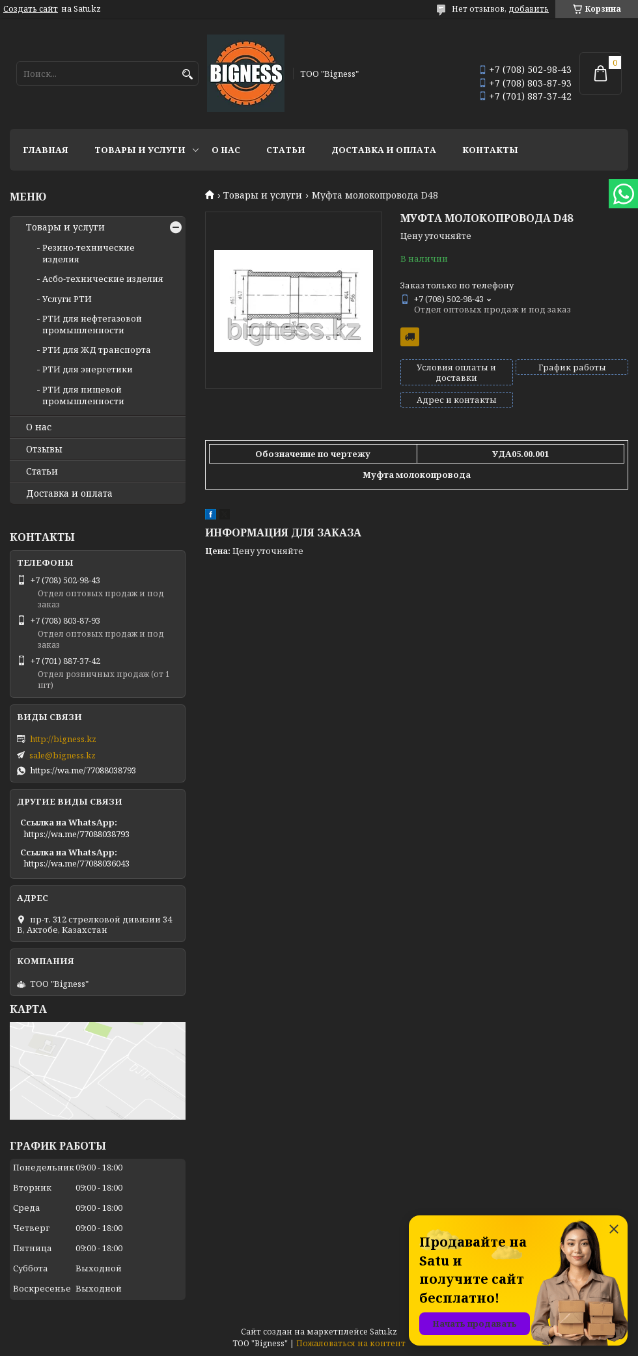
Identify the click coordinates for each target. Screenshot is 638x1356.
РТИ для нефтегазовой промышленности (92, 324)
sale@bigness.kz (62, 755)
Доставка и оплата (383, 150)
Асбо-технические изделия (102, 278)
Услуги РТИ (67, 299)
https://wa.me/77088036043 (76, 863)
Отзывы (44, 449)
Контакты (490, 150)
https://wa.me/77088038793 (83, 770)
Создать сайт (30, 9)
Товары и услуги (140, 150)
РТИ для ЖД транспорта (96, 349)
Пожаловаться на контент (351, 1343)
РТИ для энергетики (87, 369)
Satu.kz (383, 1331)
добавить (528, 8)
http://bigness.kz (63, 739)
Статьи (285, 150)
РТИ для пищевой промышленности (83, 395)
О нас (226, 150)
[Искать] (187, 74)
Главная (45, 150)
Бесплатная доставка (409, 336)
